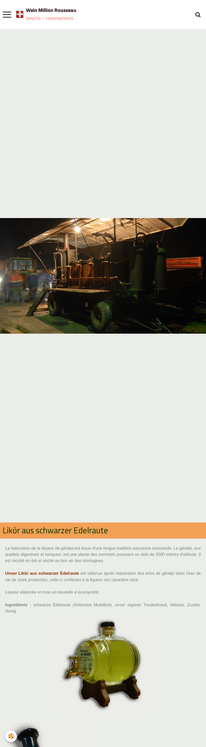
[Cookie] (11, 736)
